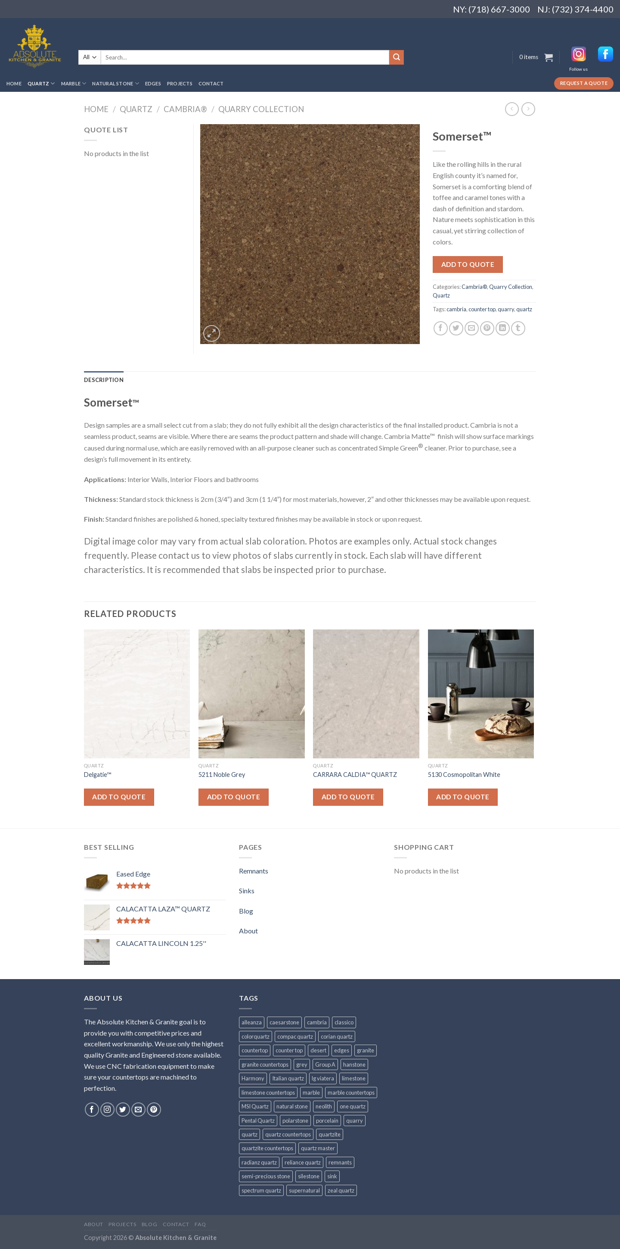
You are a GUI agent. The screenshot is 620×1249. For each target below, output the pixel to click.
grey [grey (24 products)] (301, 1064)
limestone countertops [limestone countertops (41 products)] (268, 1092)
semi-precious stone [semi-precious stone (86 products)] (266, 1176)
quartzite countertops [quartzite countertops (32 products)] (267, 1148)
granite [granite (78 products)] (365, 1050)
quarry (506, 309)
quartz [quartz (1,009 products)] (249, 1134)
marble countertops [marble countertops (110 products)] (351, 1092)
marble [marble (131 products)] (311, 1092)
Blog (246, 911)
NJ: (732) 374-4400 (575, 9)
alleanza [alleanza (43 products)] (252, 1022)
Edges (153, 83)
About (248, 931)
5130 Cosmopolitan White (464, 774)
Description (104, 379)
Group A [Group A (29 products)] (325, 1064)
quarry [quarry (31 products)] (354, 1120)
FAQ (200, 1224)
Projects (179, 83)
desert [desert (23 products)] (318, 1050)
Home (14, 83)
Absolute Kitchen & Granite (176, 1237)
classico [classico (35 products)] (344, 1022)
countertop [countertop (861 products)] (255, 1050)
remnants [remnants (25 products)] (340, 1162)
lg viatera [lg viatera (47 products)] (323, 1078)
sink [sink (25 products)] (332, 1176)
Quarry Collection (261, 109)
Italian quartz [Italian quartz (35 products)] (288, 1078)
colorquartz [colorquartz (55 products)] (256, 1036)
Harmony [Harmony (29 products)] (253, 1078)
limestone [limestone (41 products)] (354, 1078)
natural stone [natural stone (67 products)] (292, 1106)
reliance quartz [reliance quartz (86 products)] (303, 1162)
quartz (524, 309)
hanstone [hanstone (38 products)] (354, 1064)
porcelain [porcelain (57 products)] (327, 1120)
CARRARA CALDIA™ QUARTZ (355, 774)
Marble (74, 83)
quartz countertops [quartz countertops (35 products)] (288, 1134)
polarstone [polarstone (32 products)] (295, 1120)
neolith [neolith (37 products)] (324, 1106)
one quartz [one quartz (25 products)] (353, 1106)
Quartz (41, 83)
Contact (211, 83)
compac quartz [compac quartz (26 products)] (295, 1036)
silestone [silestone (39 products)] (308, 1176)
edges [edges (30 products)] (341, 1050)
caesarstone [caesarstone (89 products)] (284, 1022)
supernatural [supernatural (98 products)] (304, 1190)
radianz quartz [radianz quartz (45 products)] (259, 1162)
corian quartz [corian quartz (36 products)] (337, 1036)
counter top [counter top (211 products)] (289, 1050)
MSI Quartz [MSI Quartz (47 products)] (255, 1106)
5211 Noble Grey (221, 774)
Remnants (253, 871)
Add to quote (468, 264)
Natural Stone (115, 83)
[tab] (104, 379)
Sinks (246, 890)
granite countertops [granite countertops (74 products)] (265, 1064)
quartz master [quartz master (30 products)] (318, 1148)
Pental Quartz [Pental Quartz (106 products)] (258, 1120)
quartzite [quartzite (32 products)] (330, 1134)
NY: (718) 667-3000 (488, 9)
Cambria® (185, 109)
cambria (456, 309)
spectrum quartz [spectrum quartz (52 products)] (261, 1190)
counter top (482, 309)
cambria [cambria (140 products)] (317, 1022)
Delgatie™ (97, 774)
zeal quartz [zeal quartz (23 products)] (341, 1190)
